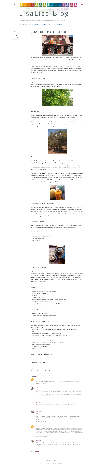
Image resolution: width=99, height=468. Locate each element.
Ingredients (17, 37)
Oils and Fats (17, 39)
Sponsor (50, 24)
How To (30, 24)
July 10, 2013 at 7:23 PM (41, 421)
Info (55, 24)
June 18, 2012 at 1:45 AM (41, 383)
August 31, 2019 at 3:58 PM (41, 448)
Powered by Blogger (49, 461)
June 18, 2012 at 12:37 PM (41, 398)
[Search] (83, 5)
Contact (44, 24)
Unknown (38, 425)
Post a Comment (35, 451)
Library (59, 24)
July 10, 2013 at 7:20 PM (41, 406)
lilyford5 (37, 379)
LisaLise (37, 387)
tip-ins (40, 234)
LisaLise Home (24, 24)
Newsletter (37, 24)
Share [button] (15, 31)
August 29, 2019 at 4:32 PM (41, 436)
